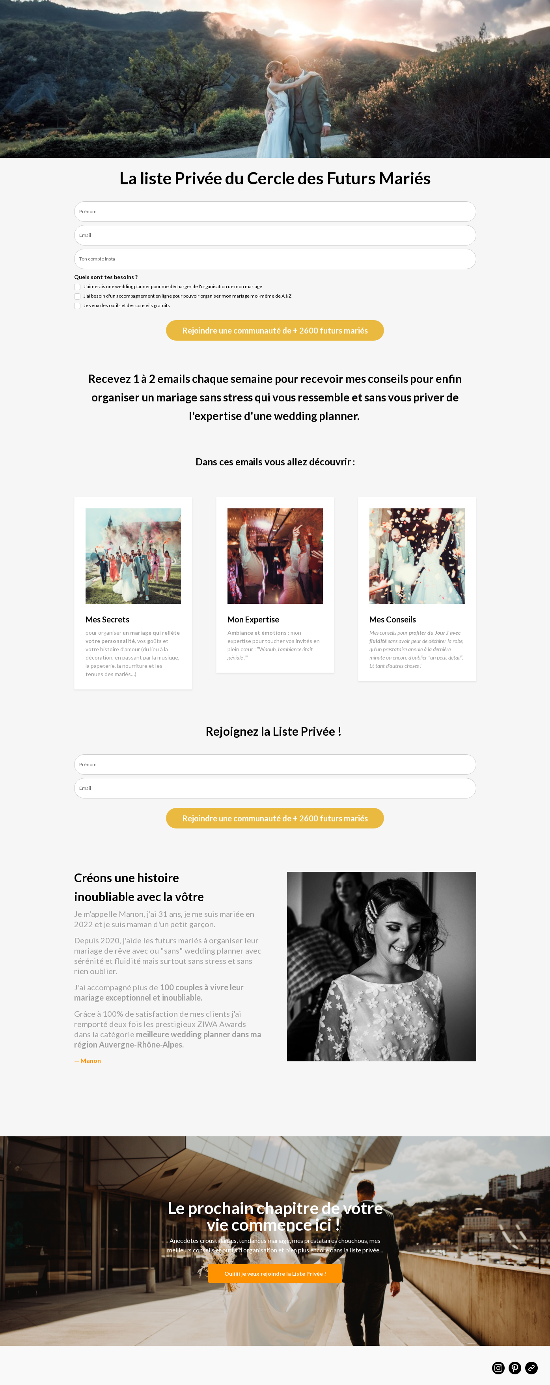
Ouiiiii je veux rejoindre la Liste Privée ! (275, 1273)
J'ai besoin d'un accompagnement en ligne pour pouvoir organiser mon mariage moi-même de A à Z (187, 296)
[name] (275, 211)
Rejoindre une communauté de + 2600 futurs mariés (275, 330)
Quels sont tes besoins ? (106, 277)
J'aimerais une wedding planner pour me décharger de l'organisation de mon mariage (173, 286)
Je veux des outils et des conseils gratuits (127, 305)
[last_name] (275, 259)
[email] (275, 235)
